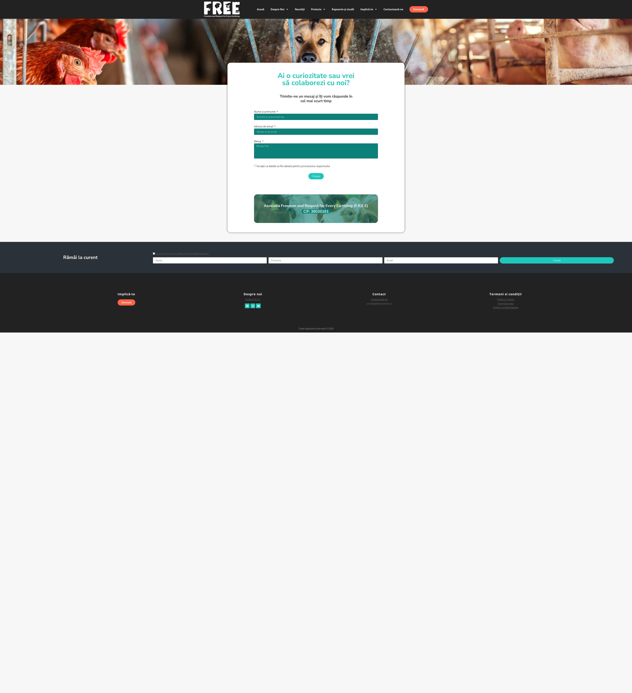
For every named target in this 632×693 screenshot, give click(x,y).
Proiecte (318, 9)
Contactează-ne (393, 9)
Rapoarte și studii (343, 9)
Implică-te (368, 9)
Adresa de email (264, 126)
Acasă (260, 9)
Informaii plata (506, 303)
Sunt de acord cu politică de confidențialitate (182, 254)
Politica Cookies (505, 299)
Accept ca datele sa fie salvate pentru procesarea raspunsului (293, 166)
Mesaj (258, 141)
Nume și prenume (265, 111)
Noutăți (300, 9)
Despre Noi (279, 9)
